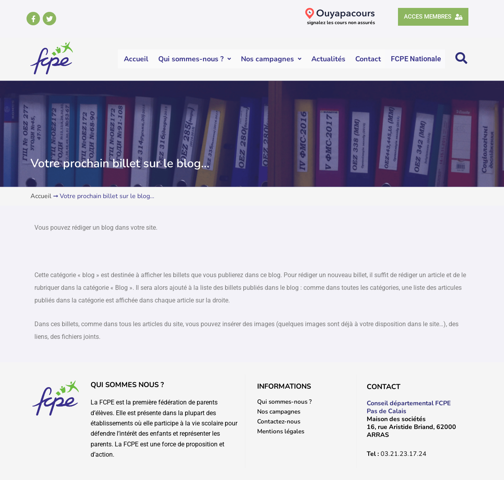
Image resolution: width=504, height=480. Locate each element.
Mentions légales (282, 432)
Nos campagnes (271, 59)
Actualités (329, 59)
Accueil (136, 59)
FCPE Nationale (416, 59)
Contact (368, 59)
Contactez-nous (279, 422)
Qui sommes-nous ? (195, 59)
